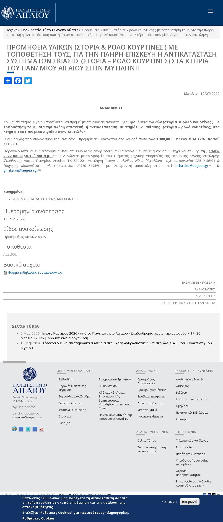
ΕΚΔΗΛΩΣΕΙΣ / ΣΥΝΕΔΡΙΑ (198, 282)
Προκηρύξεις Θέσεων (151, 390)
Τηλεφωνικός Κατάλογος (192, 440)
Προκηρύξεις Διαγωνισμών (146, 381)
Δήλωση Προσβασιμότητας (188, 473)
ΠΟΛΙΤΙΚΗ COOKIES (70, 494)
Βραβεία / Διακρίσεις (151, 396)
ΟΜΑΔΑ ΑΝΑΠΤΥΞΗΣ (99, 494)
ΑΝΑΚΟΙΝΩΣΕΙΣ (205, 289)
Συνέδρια (182, 419)
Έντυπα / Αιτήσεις (70, 403)
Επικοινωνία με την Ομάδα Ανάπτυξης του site (193, 483)
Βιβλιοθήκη (66, 379)
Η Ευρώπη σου (109, 386)
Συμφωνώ (169, 501)
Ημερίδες (182, 406)
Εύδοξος (64, 423)
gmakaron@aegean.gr (22, 170)
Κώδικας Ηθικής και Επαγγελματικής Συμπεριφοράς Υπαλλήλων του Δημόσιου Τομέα (116, 400)
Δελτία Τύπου (146, 440)
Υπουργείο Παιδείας (72, 410)
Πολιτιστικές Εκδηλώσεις (192, 413)
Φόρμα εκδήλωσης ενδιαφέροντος (35, 272)
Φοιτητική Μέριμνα (150, 416)
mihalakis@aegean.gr (193, 165)
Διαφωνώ (190, 502)
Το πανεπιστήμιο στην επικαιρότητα (152, 449)
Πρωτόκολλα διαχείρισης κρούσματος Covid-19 (115, 417)
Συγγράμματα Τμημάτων (115, 379)
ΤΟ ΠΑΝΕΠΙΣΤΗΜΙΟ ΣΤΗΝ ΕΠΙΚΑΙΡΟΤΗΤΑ (188, 303)
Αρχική (12, 29)
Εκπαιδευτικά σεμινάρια (192, 399)
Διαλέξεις (182, 386)
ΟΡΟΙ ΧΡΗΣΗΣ (46, 494)
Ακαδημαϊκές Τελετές (189, 379)
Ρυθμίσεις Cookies (38, 518)
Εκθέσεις (181, 393)
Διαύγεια (65, 416)
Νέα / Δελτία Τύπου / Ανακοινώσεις (49, 29)
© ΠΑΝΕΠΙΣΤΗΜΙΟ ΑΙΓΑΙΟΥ (18, 494)
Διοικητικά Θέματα (150, 403)
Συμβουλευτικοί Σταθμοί (75, 396)
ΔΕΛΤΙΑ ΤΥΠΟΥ (205, 296)
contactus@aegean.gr (27, 417)
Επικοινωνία (184, 447)
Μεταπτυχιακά (147, 410)
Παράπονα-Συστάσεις (190, 454)
